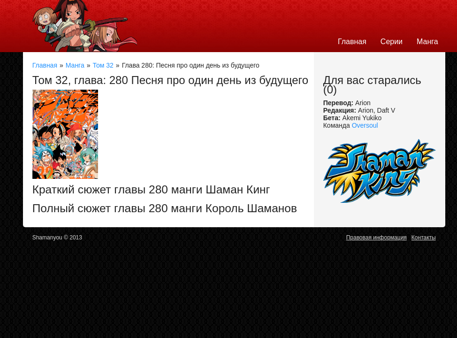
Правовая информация (376, 237)
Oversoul (365, 125)
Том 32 (103, 65)
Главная (352, 42)
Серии (392, 42)
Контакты (423, 237)
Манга (427, 42)
